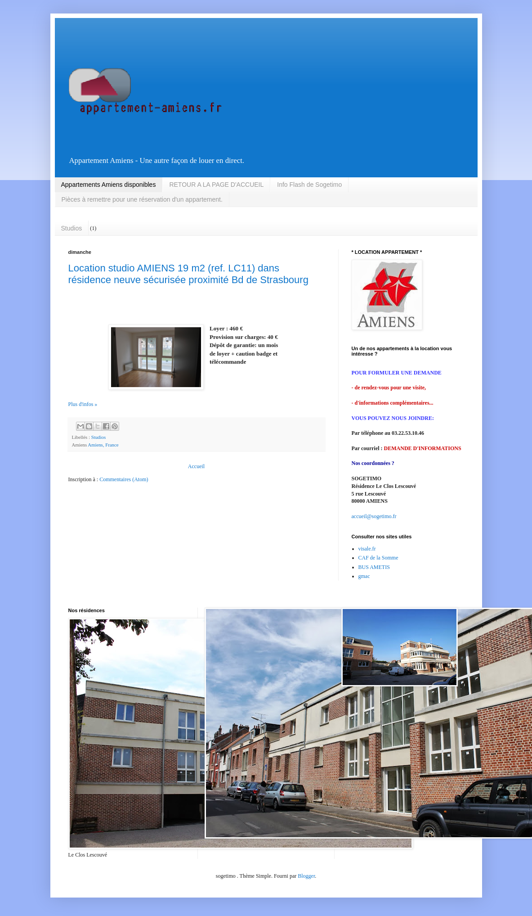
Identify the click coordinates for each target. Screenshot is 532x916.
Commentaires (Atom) (123, 479)
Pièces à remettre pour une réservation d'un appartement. (142, 199)
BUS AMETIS (374, 567)
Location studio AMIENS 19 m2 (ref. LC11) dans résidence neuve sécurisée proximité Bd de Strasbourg (188, 273)
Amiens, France (103, 444)
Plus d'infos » (83, 404)
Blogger (306, 876)
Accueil (196, 466)
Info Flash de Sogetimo (309, 184)
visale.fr (367, 549)
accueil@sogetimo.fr (374, 516)
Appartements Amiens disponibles (108, 184)
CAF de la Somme (378, 558)
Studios (71, 228)
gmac (364, 576)
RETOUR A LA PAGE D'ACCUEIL (216, 184)
